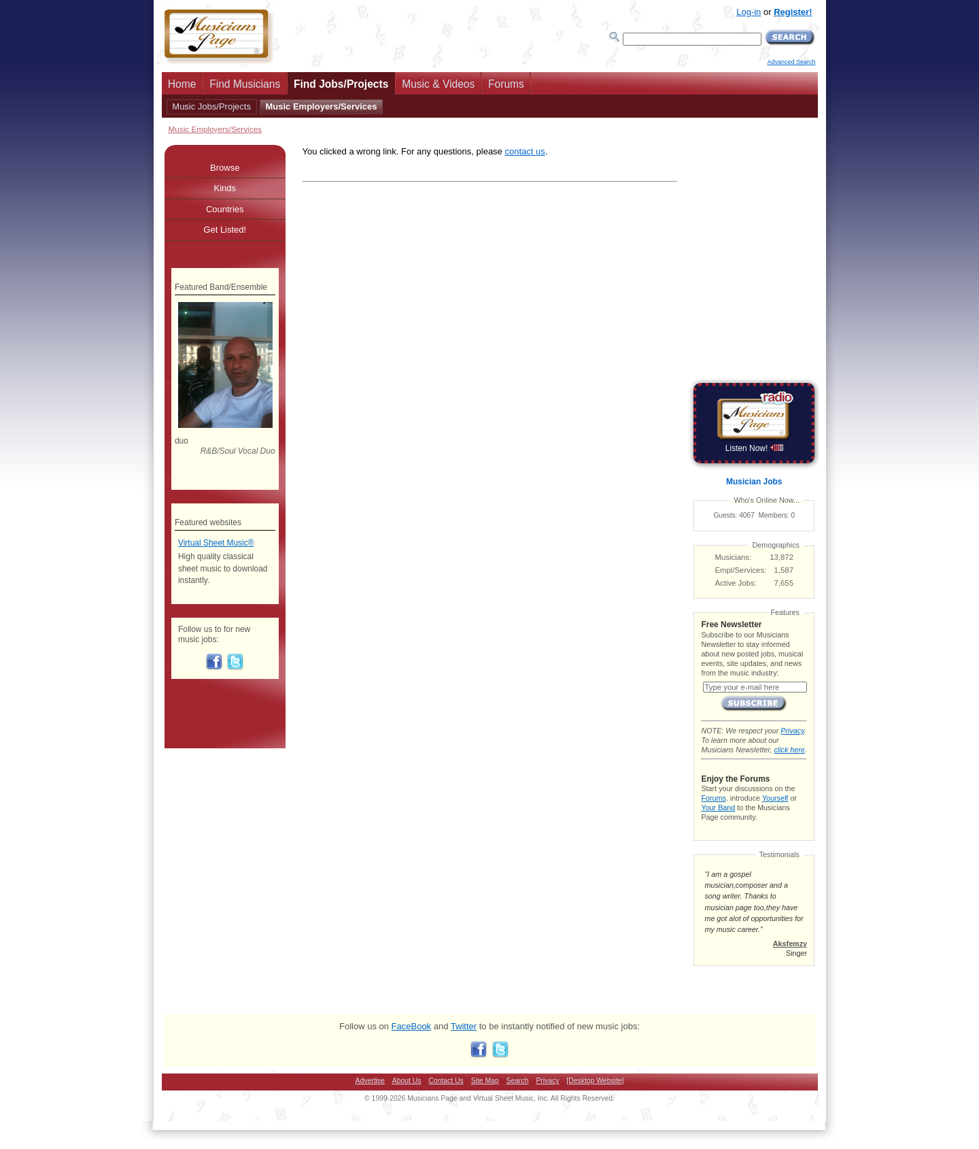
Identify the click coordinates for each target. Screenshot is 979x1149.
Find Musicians (244, 84)
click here (789, 750)
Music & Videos (438, 84)
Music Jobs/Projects (211, 106)
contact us (524, 151)
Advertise (370, 1080)
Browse (224, 168)
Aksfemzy (790, 943)
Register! (793, 12)
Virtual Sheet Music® (216, 543)
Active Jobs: (736, 583)
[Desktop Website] (594, 1080)
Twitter (464, 1026)
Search (517, 1080)
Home (182, 84)
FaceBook (412, 1026)
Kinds (224, 188)
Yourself (775, 798)
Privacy (792, 731)
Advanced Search (791, 62)
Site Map (485, 1080)
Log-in (748, 12)
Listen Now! (754, 448)
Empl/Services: (741, 570)
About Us (407, 1080)
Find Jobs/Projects (341, 84)
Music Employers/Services (321, 106)
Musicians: (733, 557)
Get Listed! (224, 229)
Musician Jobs (754, 481)
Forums (506, 84)
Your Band (718, 807)
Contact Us (445, 1080)
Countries (225, 209)
